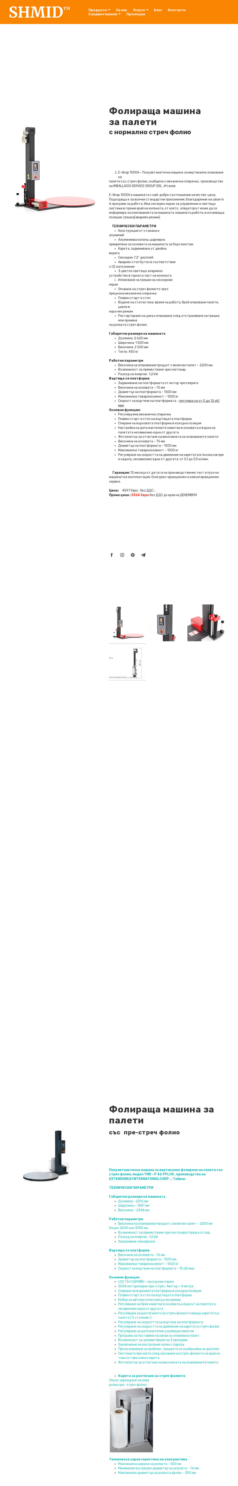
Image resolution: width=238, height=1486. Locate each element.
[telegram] (143, 555)
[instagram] (122, 555)
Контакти (177, 10)
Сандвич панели (104, 14)
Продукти (99, 10)
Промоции (135, 14)
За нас (121, 10)
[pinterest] (132, 555)
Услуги (140, 10)
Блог (158, 10)
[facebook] (111, 555)
